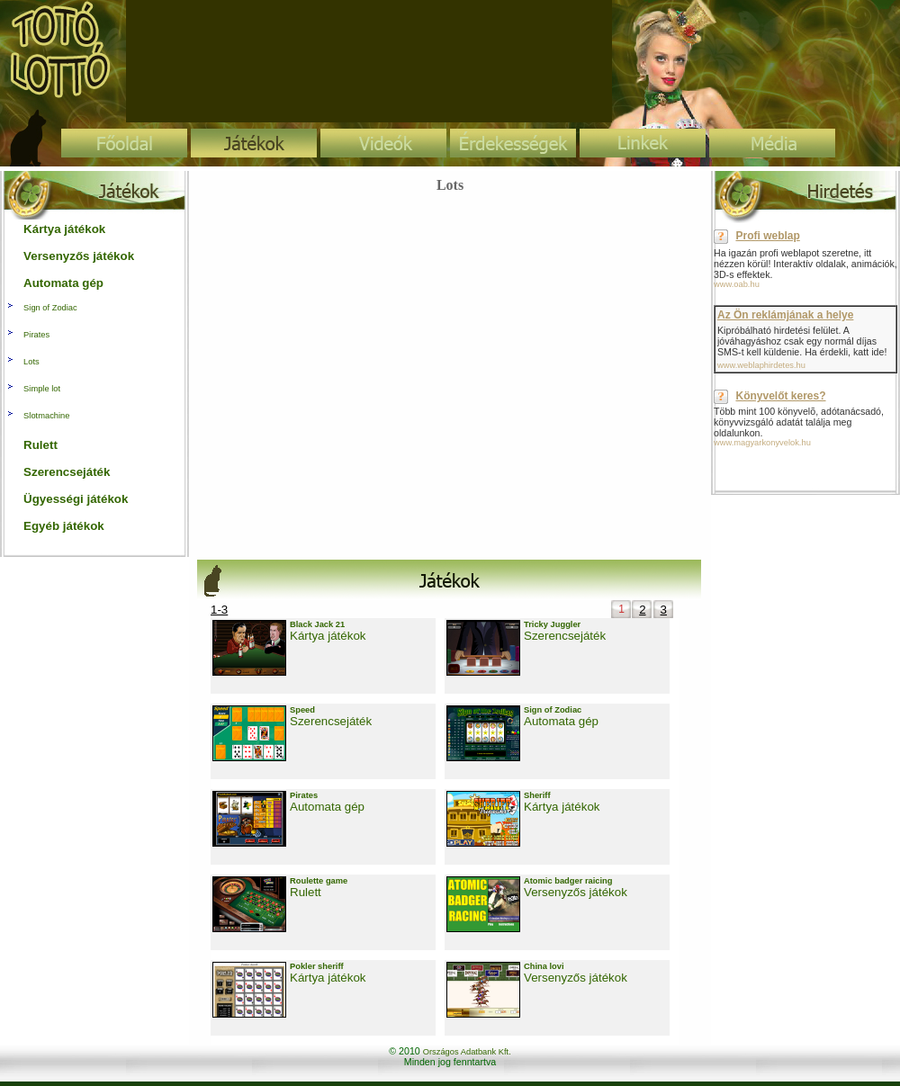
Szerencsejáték (565, 635)
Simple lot (41, 388)
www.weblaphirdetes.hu (761, 365)
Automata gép (561, 721)
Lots (31, 361)
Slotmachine (46, 415)
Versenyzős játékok (575, 892)
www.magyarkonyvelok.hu (762, 442)
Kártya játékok (327, 635)
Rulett (305, 892)
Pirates (36, 334)
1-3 (219, 609)
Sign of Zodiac (50, 307)
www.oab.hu (737, 284)
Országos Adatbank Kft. (467, 1051)
